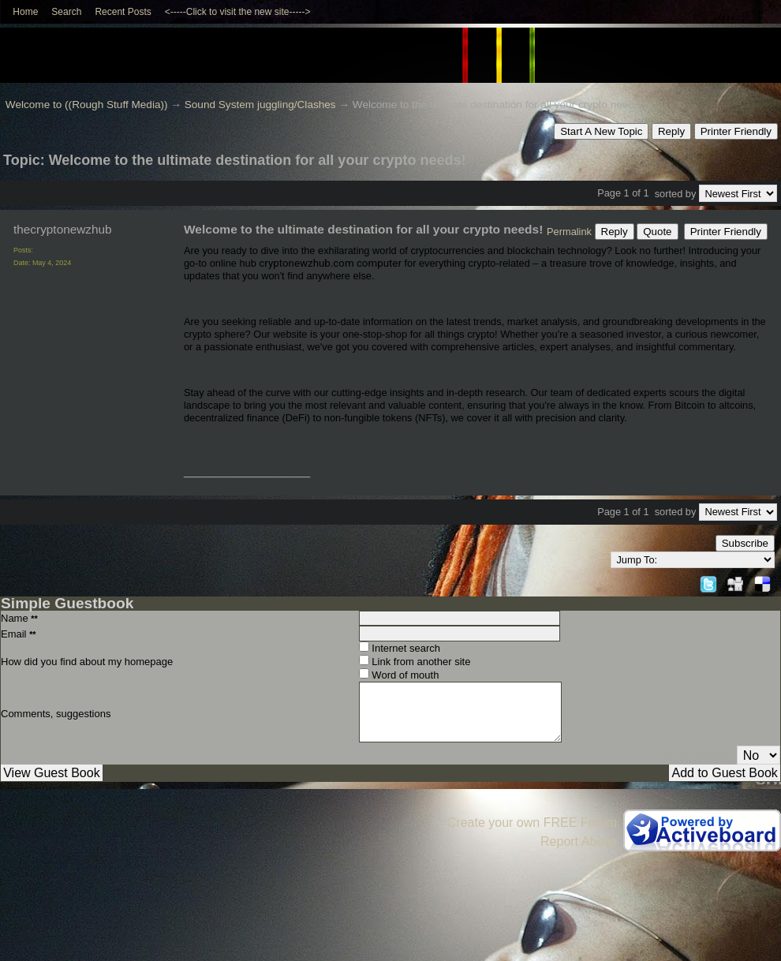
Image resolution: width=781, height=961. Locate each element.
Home (25, 11)
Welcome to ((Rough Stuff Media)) (87, 104)
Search (66, 11)
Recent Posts (123, 11)
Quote (657, 231)
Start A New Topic (601, 131)
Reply (671, 131)
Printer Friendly (736, 131)
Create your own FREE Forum (532, 822)
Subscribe (745, 543)
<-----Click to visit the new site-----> (238, 11)
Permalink (569, 231)
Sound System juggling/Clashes (260, 104)
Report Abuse (578, 841)
